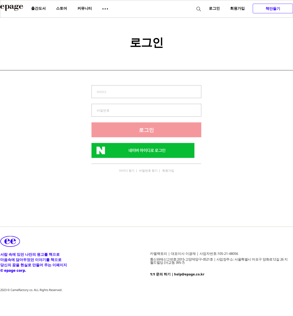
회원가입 (237, 8)
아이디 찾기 (126, 170)
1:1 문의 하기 (160, 274)
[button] (105, 8)
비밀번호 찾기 (148, 170)
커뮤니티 (84, 8)
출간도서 (38, 8)
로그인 (214, 8)
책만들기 (273, 8)
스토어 (61, 8)
